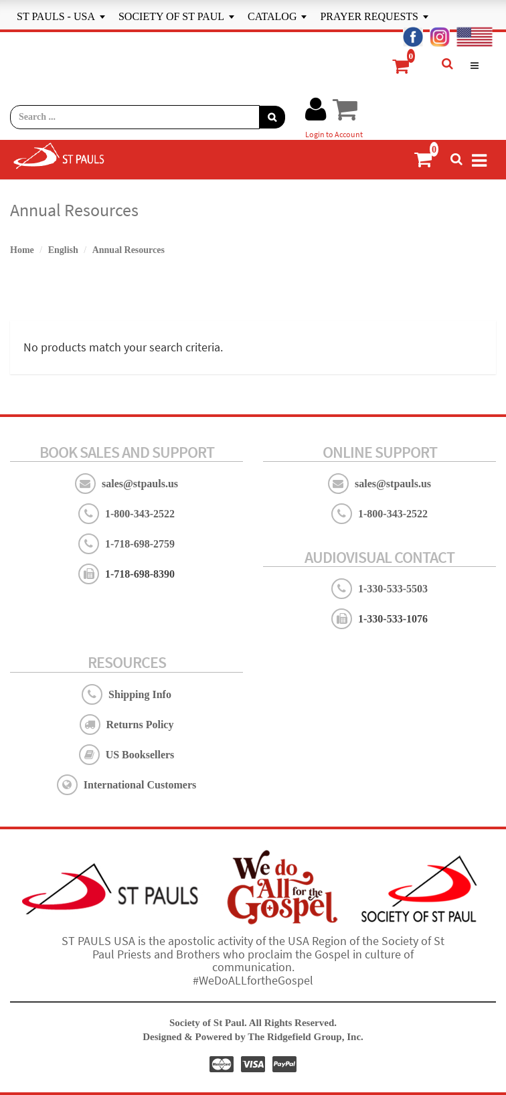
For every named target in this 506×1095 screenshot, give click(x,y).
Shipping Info (139, 694)
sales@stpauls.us (140, 483)
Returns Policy (140, 724)
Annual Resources (128, 250)
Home (22, 250)
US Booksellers (140, 754)
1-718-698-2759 (140, 544)
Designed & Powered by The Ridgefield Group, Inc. (253, 1036)
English (63, 250)
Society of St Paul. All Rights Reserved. (253, 1022)
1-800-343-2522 (140, 513)
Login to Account (334, 134)
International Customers (140, 784)
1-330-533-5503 (393, 588)
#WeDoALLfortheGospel (253, 980)
